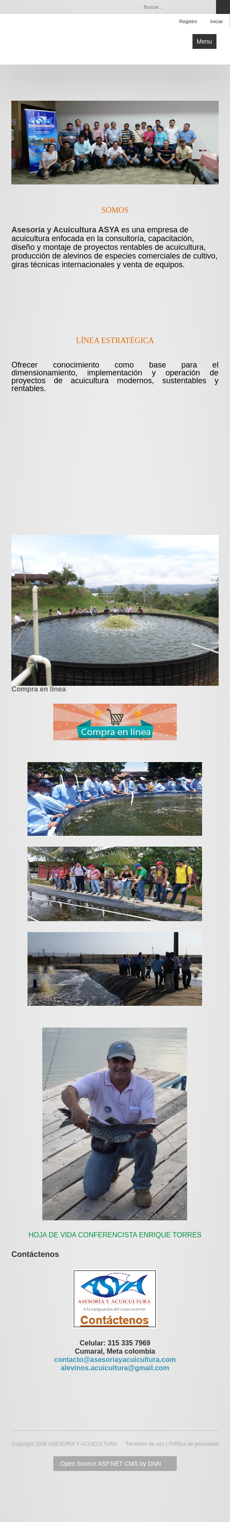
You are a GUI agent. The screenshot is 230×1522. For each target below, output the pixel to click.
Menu (204, 41)
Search (223, 7)
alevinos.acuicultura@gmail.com (115, 1368)
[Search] (177, 7)
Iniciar (216, 21)
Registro (188, 21)
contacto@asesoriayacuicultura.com (115, 1359)
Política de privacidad (194, 1444)
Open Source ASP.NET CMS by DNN (110, 1463)
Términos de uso (144, 1444)
